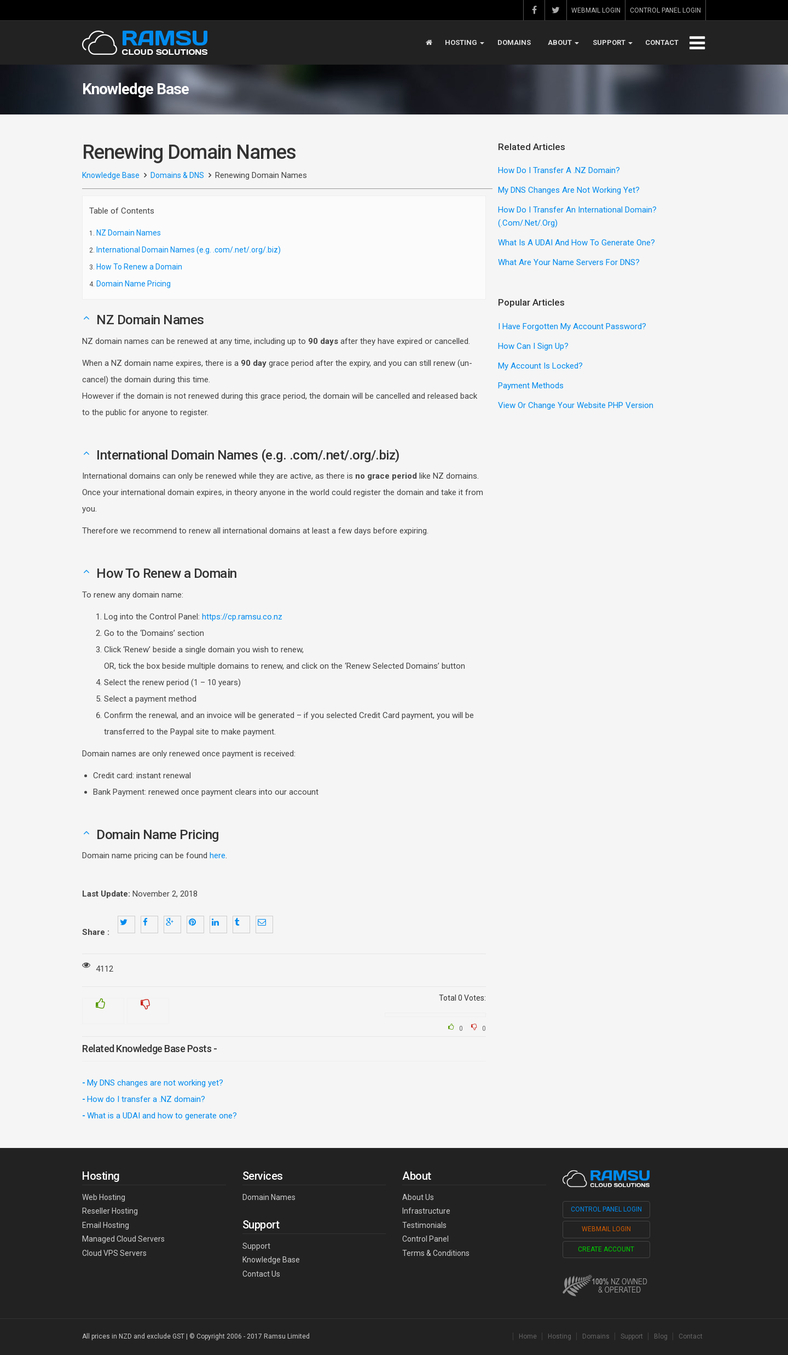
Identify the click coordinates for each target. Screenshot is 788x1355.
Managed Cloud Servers (123, 1239)
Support (613, 42)
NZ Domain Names (128, 232)
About (563, 42)
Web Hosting (103, 1197)
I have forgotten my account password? (572, 326)
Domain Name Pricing (133, 283)
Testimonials (424, 1225)
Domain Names (269, 1197)
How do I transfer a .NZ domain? (146, 1099)
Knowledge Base (111, 175)
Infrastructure (426, 1211)
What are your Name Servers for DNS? (569, 262)
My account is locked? (540, 366)
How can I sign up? (533, 346)
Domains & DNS (177, 175)
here (217, 855)
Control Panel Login (665, 10)
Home (528, 1336)
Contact (662, 42)
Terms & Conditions (436, 1253)
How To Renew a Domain (139, 266)
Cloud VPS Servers (114, 1253)
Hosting (464, 42)
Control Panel (425, 1239)
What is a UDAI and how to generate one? (162, 1116)
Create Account (606, 1249)
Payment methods (531, 386)
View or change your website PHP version (575, 405)
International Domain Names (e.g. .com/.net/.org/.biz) (188, 249)
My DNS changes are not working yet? (155, 1083)
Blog (661, 1336)
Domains (514, 42)
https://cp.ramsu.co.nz (242, 617)
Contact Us (261, 1274)
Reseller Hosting (110, 1211)
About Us (418, 1197)
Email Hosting (105, 1225)
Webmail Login (596, 10)
